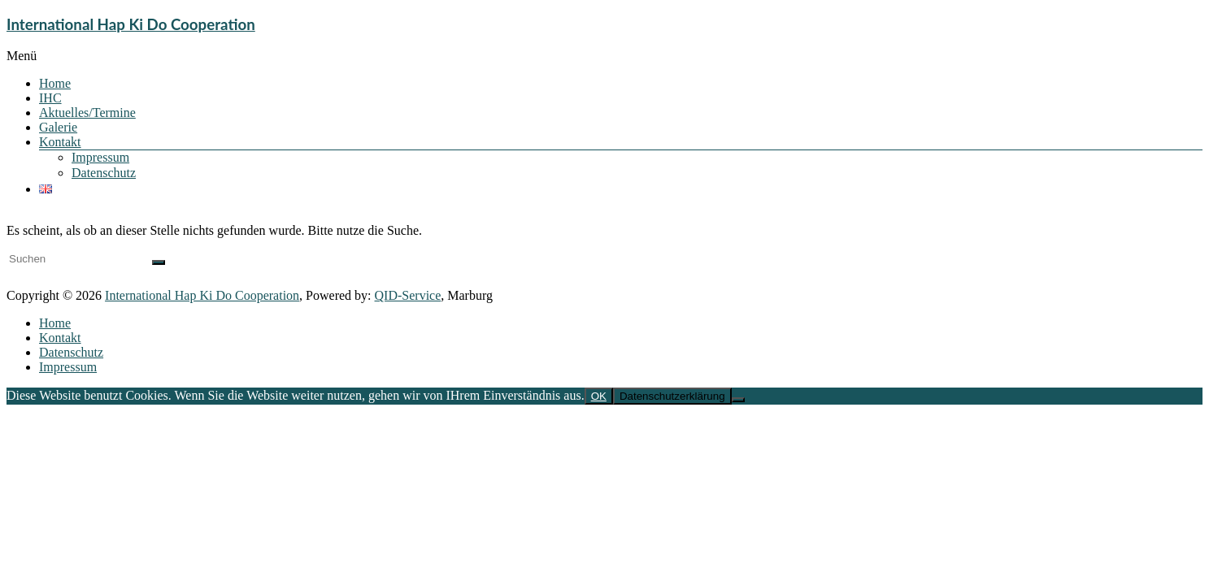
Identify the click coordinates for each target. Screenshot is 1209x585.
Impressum (100, 157)
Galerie (58, 127)
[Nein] (738, 399)
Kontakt (60, 142)
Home (55, 83)
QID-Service (408, 295)
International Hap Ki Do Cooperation (131, 24)
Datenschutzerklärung (672, 396)
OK (599, 396)
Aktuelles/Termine (87, 112)
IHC (50, 98)
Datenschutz (104, 173)
